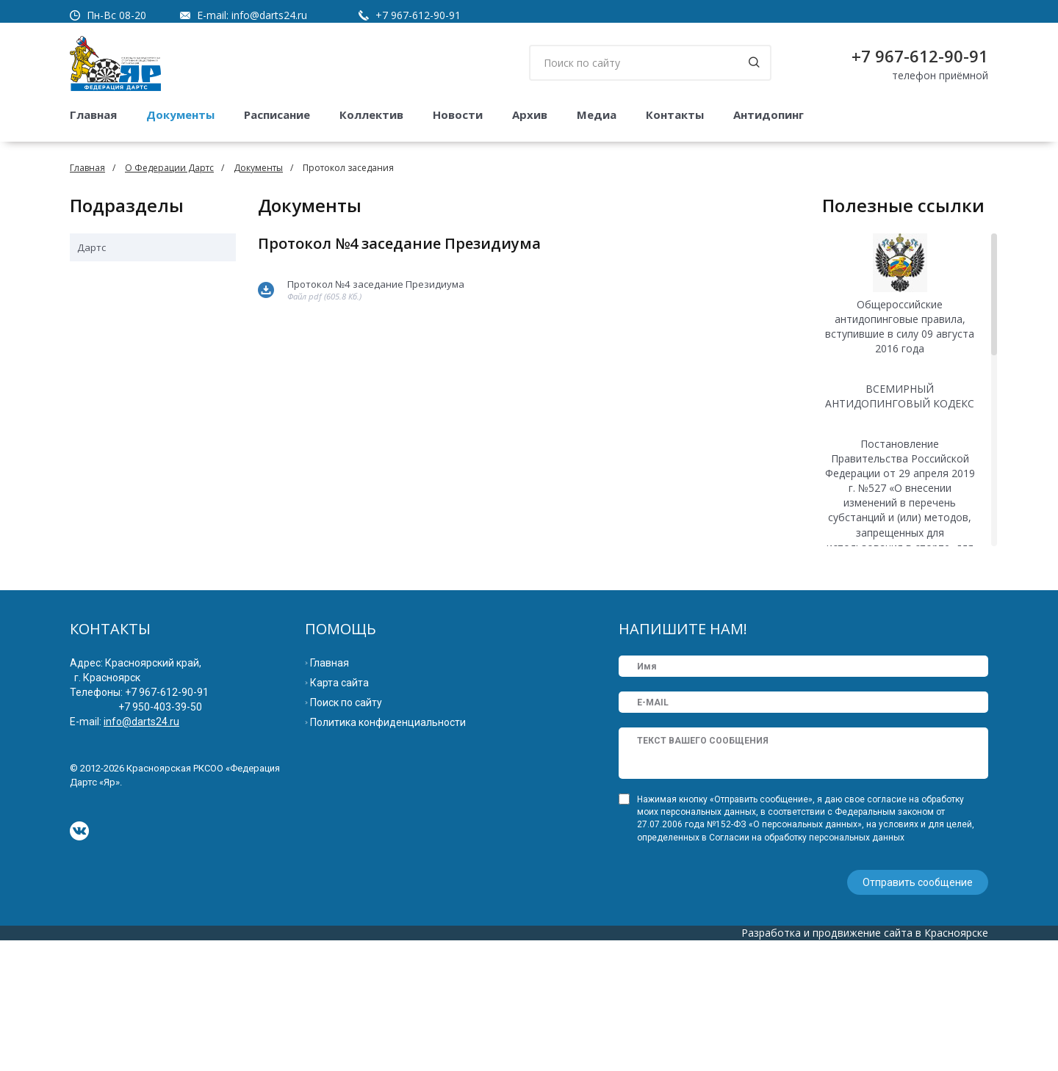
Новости (458, 114)
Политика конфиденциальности (388, 854)
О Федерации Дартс (169, 167)
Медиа (596, 114)
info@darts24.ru (269, 15)
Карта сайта (339, 815)
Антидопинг (768, 114)
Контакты (675, 114)
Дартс (91, 247)
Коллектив (371, 114)
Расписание (277, 114)
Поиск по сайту (346, 835)
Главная (93, 114)
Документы (180, 114)
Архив (529, 114)
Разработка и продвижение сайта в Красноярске (864, 1063)
